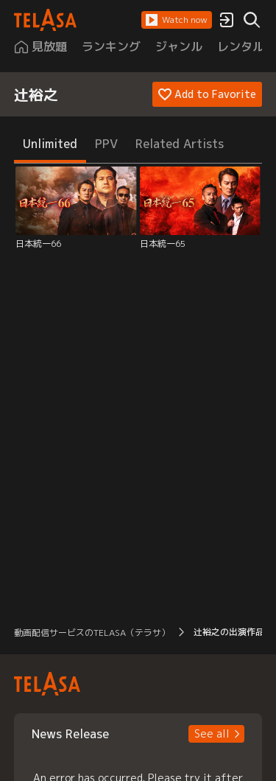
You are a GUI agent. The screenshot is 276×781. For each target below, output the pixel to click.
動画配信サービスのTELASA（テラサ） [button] (92, 632)
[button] (176, 20)
